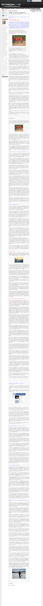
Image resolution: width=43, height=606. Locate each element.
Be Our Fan (5, 15)
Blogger (6, 17)
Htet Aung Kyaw (8, 4)
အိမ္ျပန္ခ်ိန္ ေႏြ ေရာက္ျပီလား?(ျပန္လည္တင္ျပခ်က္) (17, 12)
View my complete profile (3, 74)
